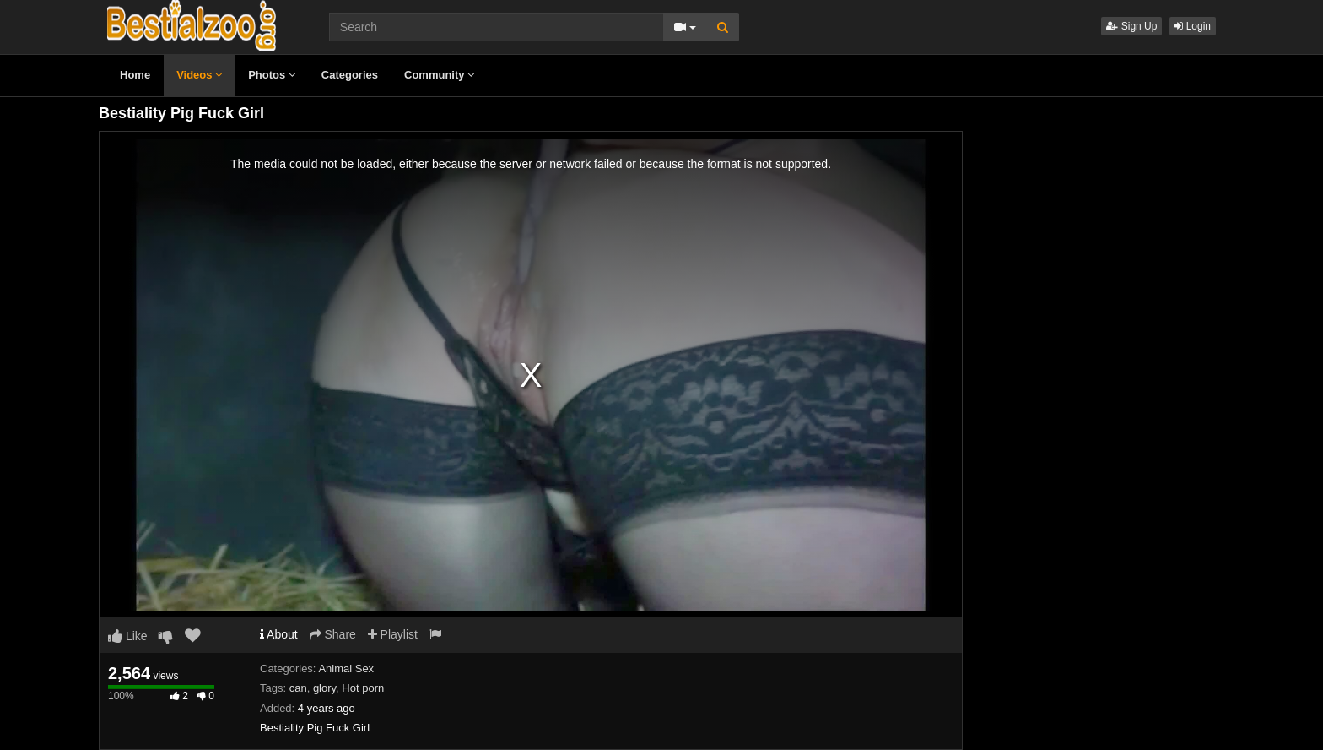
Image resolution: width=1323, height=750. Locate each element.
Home (135, 74)
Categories (349, 74)
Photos (271, 74)
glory (324, 688)
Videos (199, 74)
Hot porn (363, 688)
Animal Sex (346, 668)
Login (1192, 26)
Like (128, 636)
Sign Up (1131, 26)
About (279, 634)
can (298, 688)
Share (333, 634)
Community (439, 74)
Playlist (393, 634)
